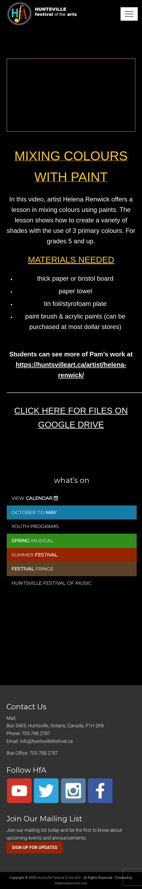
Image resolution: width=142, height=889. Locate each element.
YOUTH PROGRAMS (35, 526)
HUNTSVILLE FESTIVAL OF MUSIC (51, 583)
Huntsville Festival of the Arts (59, 878)
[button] (129, 14)
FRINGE (32, 569)
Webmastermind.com (71, 883)
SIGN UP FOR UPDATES (34, 847)
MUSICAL (32, 540)
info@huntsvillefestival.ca (46, 741)
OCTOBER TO (34, 512)
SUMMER (34, 555)
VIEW (35, 498)
